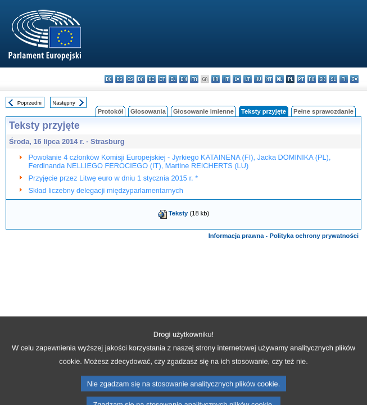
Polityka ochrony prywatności (314, 235)
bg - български (109, 79)
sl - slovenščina (333, 79)
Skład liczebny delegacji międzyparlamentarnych (106, 190)
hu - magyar (258, 79)
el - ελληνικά (173, 79)
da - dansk (141, 79)
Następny (63, 103)
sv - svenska (354, 79)
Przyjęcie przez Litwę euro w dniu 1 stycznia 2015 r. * (113, 178)
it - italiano (226, 79)
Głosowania (148, 111)
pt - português (301, 79)
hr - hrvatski (215, 79)
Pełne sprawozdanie (323, 111)
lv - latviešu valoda (237, 79)
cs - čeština (130, 79)
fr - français (194, 79)
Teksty (178, 213)
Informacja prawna (236, 235)
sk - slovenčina (322, 79)
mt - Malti (269, 79)
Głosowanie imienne (203, 111)
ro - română (311, 79)
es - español (119, 79)
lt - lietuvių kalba (247, 79)
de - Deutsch (151, 79)
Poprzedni (29, 103)
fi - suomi (343, 79)
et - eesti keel (162, 79)
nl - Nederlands (279, 79)
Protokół (110, 111)
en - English (183, 79)
